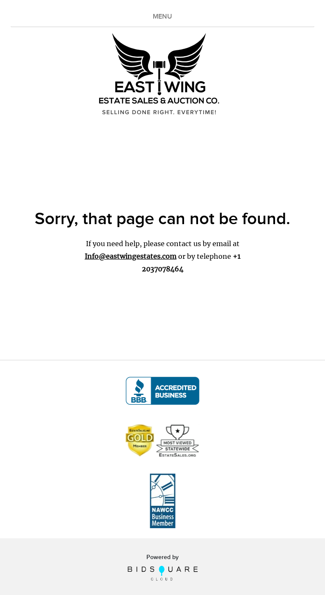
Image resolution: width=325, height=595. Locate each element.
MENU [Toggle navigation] (162, 17)
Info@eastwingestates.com (130, 256)
